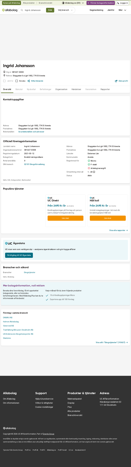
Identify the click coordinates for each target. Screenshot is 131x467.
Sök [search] (50, 10)
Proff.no (28, 450)
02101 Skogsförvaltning (34, 164)
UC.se (71, 450)
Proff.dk (35, 450)
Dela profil (121, 81)
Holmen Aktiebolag (11, 322)
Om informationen (11, 403)
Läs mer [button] (65, 218)
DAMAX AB (7, 318)
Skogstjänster (29, 272)
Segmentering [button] (96, 10)
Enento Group (48, 434)
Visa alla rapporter (118, 230)
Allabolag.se (51, 450)
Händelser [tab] (76, 89)
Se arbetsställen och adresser (31, 132)
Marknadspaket (75, 399)
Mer (123, 10)
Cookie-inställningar (44, 407)
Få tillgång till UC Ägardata (19, 255)
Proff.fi (42, 450)
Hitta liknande (35, 81)
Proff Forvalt (62, 450)
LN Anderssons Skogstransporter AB (18, 334)
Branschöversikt (45, 3)
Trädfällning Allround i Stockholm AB (18, 330)
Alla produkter (29, 3)
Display (71, 403)
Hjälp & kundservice (44, 399)
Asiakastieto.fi (80, 450)
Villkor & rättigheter (44, 403)
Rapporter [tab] (105, 89)
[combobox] (34, 10)
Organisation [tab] (61, 89)
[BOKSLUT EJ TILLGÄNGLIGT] (7, 81)
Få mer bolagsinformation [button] (100, 3)
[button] (111, 10)
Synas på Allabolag (11, 3)
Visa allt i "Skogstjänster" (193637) (112, 342)
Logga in (122, 3)
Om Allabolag (9, 399)
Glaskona (7, 338)
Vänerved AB (8, 326)
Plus (70, 407)
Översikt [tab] (7, 89)
